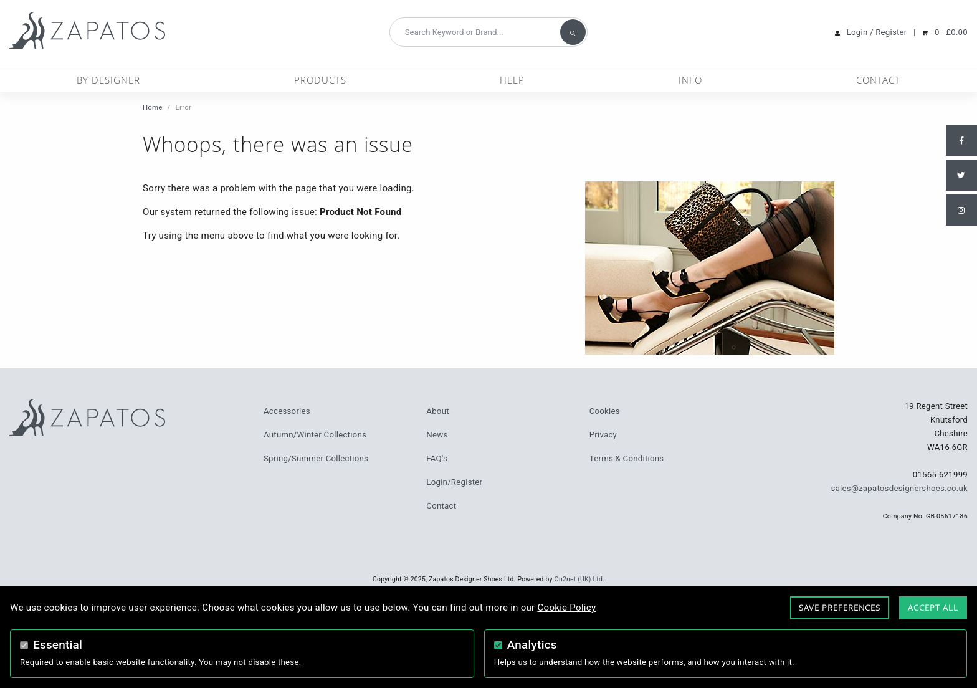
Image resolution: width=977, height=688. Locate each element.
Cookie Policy (566, 607)
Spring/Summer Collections (316, 458)
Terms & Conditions (626, 458)
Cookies (604, 411)
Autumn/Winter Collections (315, 434)
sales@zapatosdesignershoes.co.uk (899, 488)
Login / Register (877, 32)
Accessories (287, 411)
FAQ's (436, 458)
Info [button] (690, 80)
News (436, 434)
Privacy (603, 434)
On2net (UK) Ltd (579, 579)
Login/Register (454, 482)
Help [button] (512, 80)
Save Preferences (839, 607)
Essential (57, 645)
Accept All (933, 607)
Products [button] (320, 80)
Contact (878, 80)
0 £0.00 (951, 32)
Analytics (532, 645)
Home (153, 107)
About (437, 411)
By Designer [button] (108, 80)
